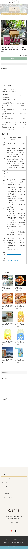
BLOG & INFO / (9, 490)
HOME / (5, 474)
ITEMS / (5, 482)
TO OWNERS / (8, 493)
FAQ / (4, 486)
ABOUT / (6, 478)
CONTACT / (7, 497)
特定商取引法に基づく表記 (18, 539)
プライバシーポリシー (9, 539)
